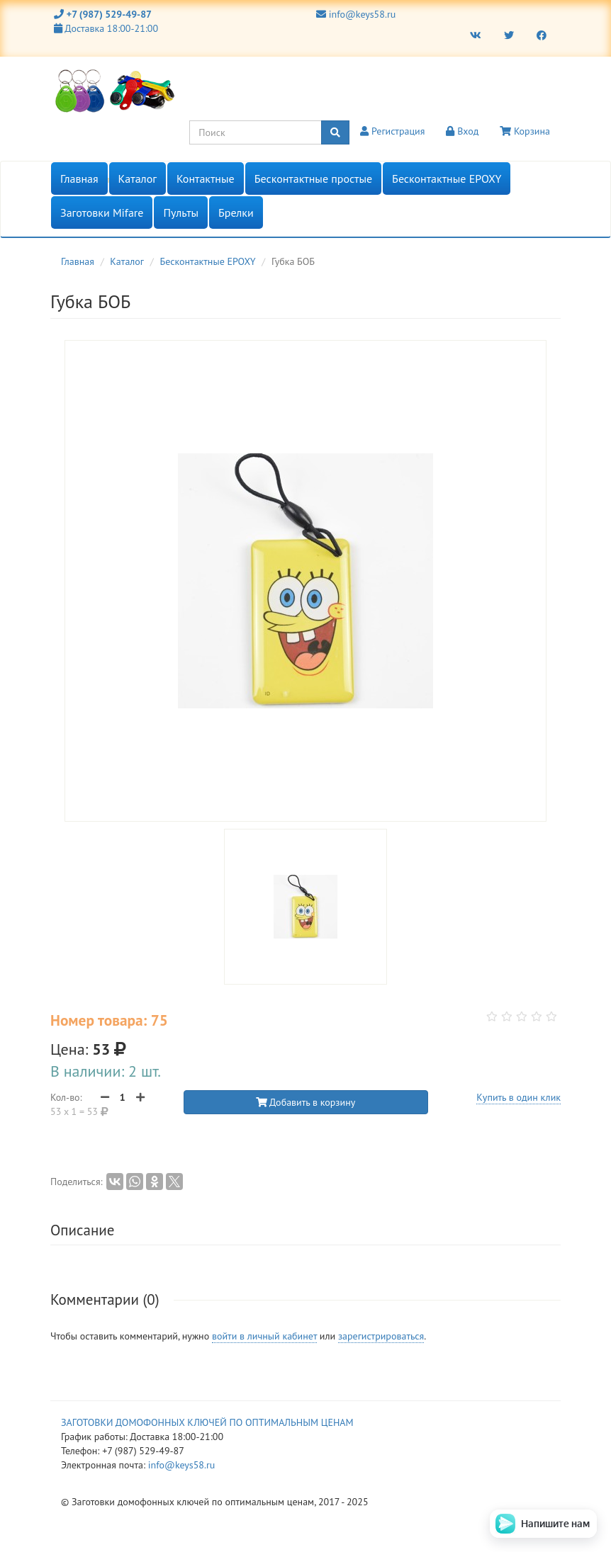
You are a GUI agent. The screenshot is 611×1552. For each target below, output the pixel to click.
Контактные (205, 178)
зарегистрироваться (381, 1336)
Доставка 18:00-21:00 (106, 28)
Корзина (525, 131)
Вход (462, 131)
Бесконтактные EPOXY (446, 178)
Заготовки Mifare (101, 212)
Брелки (236, 212)
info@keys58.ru (356, 14)
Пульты (180, 212)
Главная (79, 178)
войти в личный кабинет (264, 1336)
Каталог (137, 178)
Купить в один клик (518, 1097)
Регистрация (392, 131)
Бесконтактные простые (313, 178)
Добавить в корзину (306, 1102)
